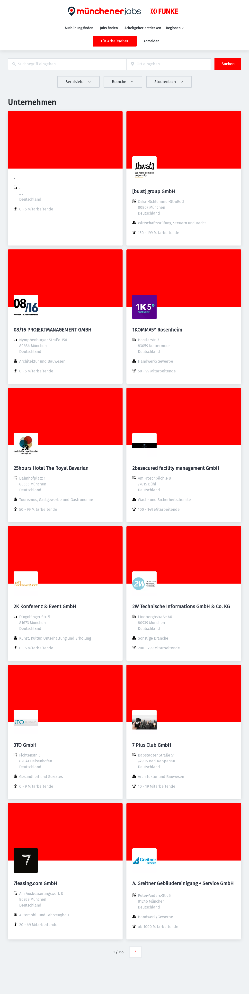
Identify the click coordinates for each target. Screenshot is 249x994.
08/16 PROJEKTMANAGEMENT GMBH (52, 330)
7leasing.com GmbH (35, 883)
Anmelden (151, 41)
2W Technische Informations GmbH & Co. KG (181, 606)
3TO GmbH (25, 745)
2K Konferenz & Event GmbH (45, 606)
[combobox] (67, 64)
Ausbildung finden (79, 28)
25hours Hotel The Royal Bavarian (51, 468)
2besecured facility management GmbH (175, 468)
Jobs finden (109, 28)
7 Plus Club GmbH (151, 745)
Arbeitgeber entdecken (142, 28)
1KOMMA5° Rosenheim (157, 330)
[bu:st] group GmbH (153, 191)
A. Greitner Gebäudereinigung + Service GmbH (183, 883)
